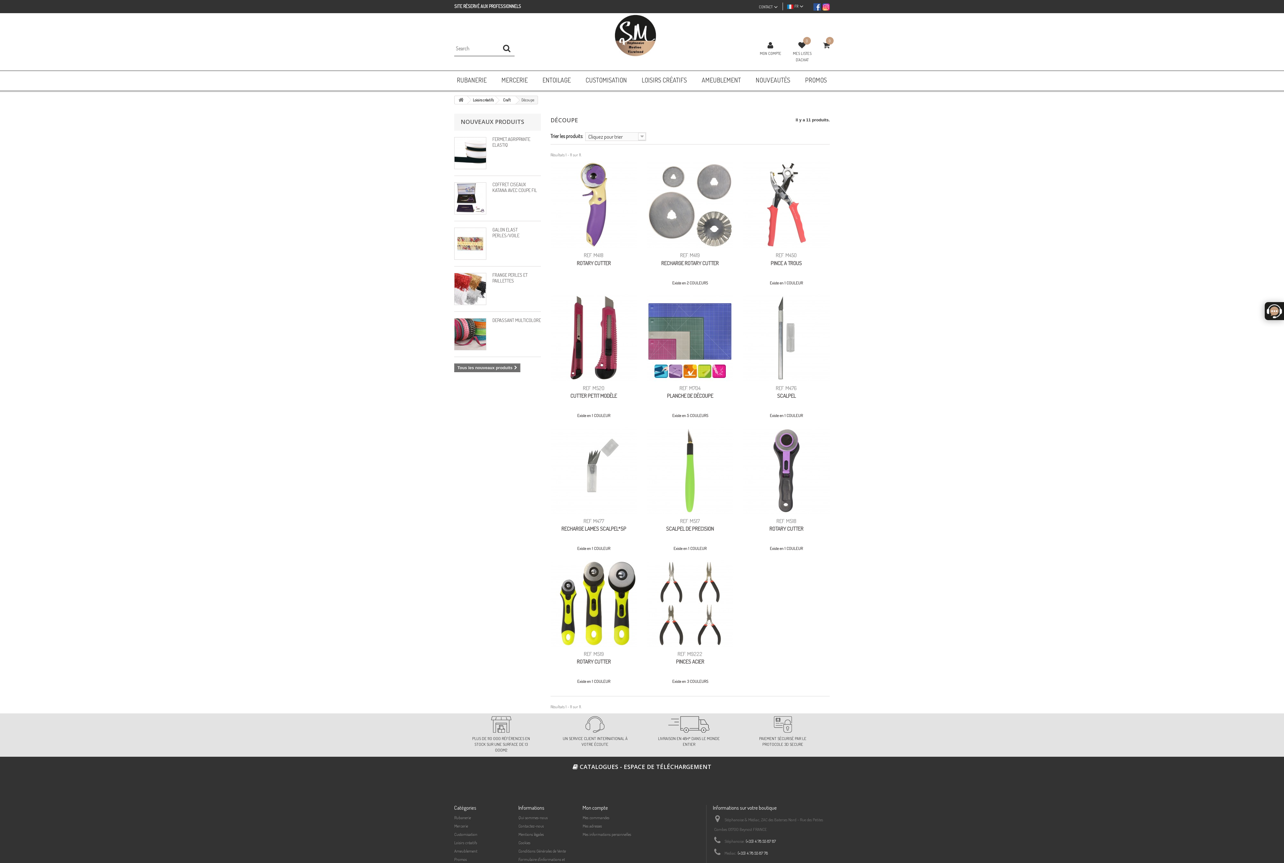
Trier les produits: (567, 136)
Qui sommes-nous (533, 817)
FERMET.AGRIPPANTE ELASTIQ (511, 142)
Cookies (524, 842)
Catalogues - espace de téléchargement (642, 767)
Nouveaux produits (492, 122)
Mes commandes (596, 817)
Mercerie (461, 826)
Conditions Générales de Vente (542, 851)
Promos (460, 859)
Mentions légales (531, 834)
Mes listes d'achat (802, 56)
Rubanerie (462, 817)
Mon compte (770, 53)
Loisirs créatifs (465, 842)
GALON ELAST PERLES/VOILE (505, 233)
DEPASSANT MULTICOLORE (516, 320)
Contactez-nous (531, 826)
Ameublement (465, 851)
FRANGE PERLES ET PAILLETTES (510, 278)
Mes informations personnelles (607, 834)
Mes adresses (592, 826)
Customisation (465, 834)
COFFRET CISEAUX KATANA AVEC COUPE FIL (514, 187)
